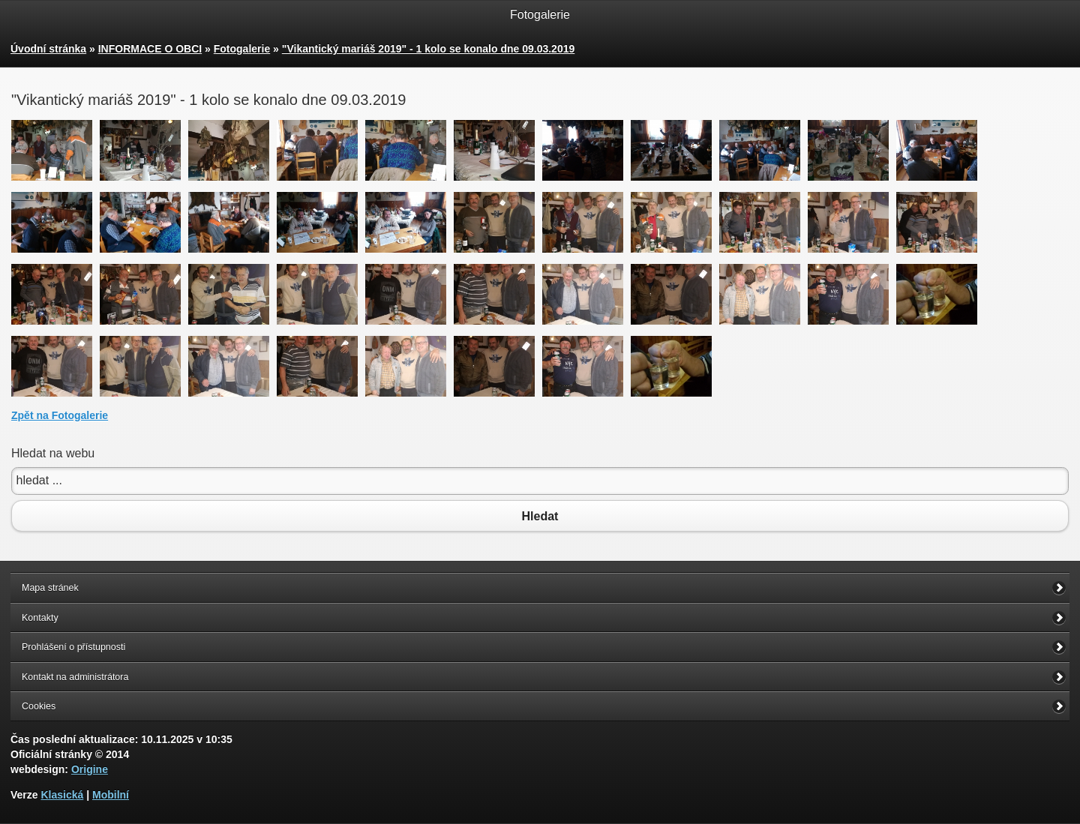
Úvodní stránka (48, 49)
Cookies (39, 706)
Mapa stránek (50, 588)
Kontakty (40, 618)
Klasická (61, 795)
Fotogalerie (242, 49)
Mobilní (110, 795)
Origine (89, 769)
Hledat (540, 516)
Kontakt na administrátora (75, 677)
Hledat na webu (52, 453)
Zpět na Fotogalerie (59, 415)
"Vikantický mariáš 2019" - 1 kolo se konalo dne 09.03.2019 (428, 49)
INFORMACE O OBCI (150, 49)
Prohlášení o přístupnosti (73, 647)
